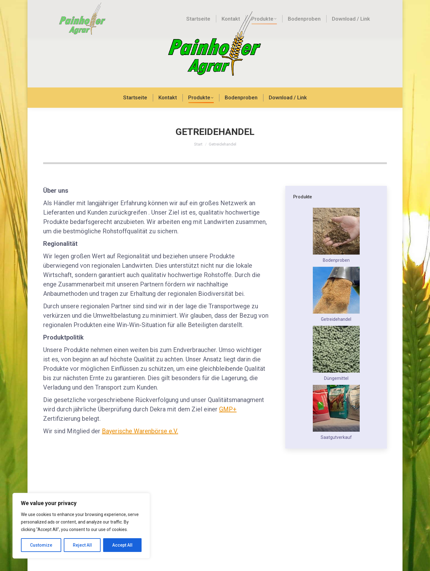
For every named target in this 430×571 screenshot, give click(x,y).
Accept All (122, 545)
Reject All (82, 545)
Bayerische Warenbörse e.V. (140, 448)
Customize (41, 545)
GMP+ (228, 426)
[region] (81, 526)
